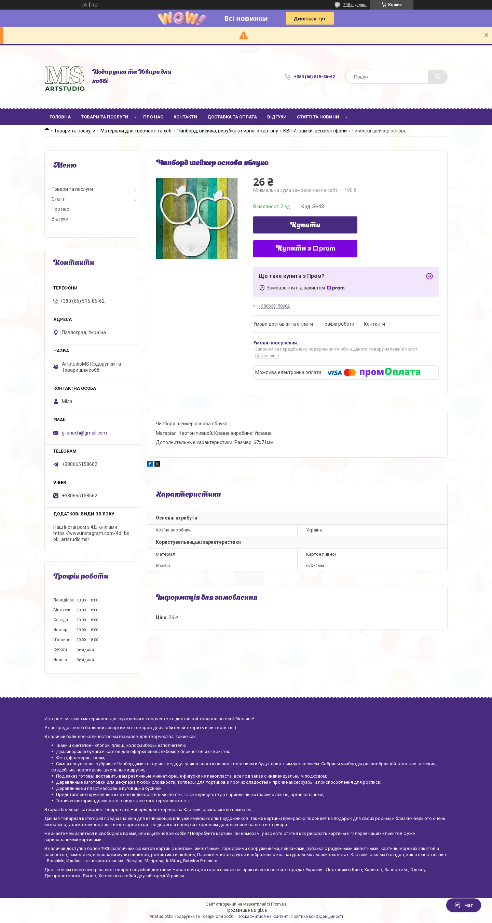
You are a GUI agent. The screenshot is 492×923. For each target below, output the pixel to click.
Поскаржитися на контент (262, 916)
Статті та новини (318, 116)
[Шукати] (438, 77)
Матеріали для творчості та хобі (136, 130)
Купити (305, 225)
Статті (59, 199)
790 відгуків (355, 4)
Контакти (185, 116)
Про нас (153, 116)
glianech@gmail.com (84, 433)
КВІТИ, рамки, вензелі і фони (315, 130)
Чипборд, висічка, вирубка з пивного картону (227, 130)
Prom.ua (279, 904)
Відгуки (277, 116)
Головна (60, 116)
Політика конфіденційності (317, 916)
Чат (463, 905)
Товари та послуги (104, 116)
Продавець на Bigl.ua (246, 910)
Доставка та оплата (232, 116)
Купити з (305, 248)
